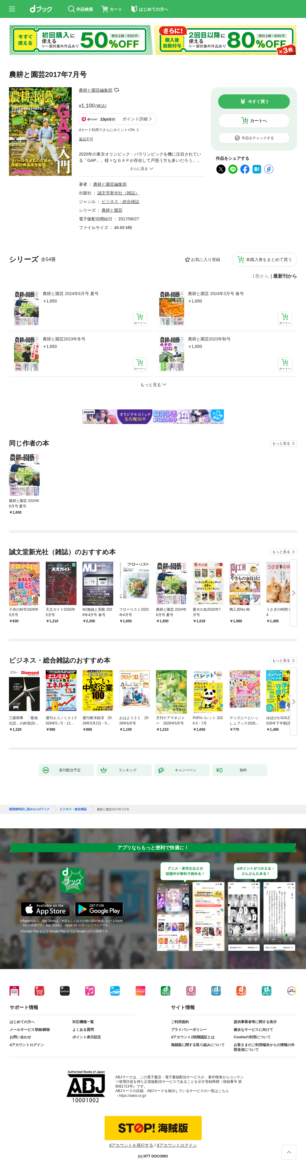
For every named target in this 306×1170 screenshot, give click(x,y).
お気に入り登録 (205, 259)
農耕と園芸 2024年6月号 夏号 (71, 293)
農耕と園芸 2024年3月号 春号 (216, 293)
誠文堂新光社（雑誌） (118, 193)
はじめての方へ (22, 1022)
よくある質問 (83, 1030)
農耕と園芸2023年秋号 (209, 339)
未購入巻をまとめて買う (269, 259)
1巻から (260, 276)
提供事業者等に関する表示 (255, 1022)
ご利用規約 (180, 1022)
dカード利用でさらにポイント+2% (107, 130)
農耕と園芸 (112, 210)
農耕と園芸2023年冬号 (64, 339)
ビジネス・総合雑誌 (120, 201)
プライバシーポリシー (189, 1030)
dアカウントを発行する (131, 1145)
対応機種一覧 (83, 1022)
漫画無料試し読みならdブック (29, 809)
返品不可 (86, 139)
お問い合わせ (20, 1037)
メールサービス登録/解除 (30, 1030)
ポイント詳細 (135, 118)
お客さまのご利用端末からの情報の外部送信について (264, 1047)
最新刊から (285, 276)
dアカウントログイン (27, 1045)
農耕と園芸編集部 (95, 90)
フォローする (117, 90)
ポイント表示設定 (86, 1037)
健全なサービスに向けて (253, 1030)
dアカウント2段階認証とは (193, 1037)
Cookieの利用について (252, 1037)
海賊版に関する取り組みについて (198, 1045)
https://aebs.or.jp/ (132, 1096)
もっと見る (281, 443)
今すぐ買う (258, 101)
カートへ (258, 120)
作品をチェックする (258, 138)
